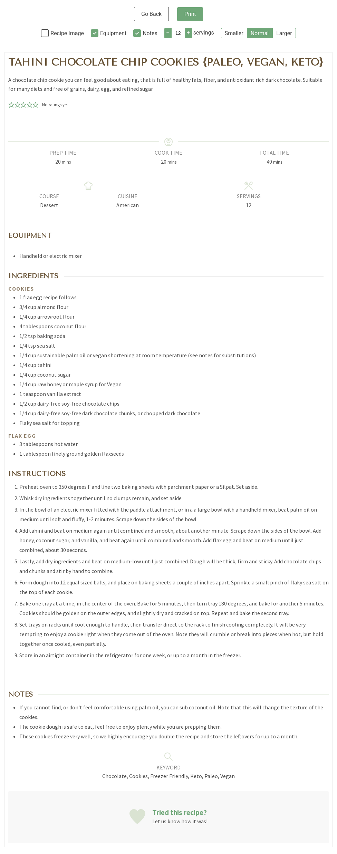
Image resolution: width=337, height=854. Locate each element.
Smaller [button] (234, 33)
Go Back (151, 14)
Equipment (113, 33)
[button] (11, 104)
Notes (150, 33)
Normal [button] (260, 33)
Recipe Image (67, 33)
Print (190, 14)
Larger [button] (284, 33)
